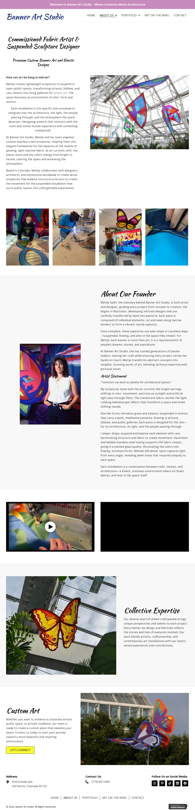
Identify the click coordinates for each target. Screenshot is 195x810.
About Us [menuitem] (70, 797)
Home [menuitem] (55, 797)
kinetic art (60, 93)
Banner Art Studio (34, 16)
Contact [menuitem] (137, 797)
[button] (50, 526)
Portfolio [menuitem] (90, 797)
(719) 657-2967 (101, 781)
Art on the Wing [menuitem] (114, 797)
